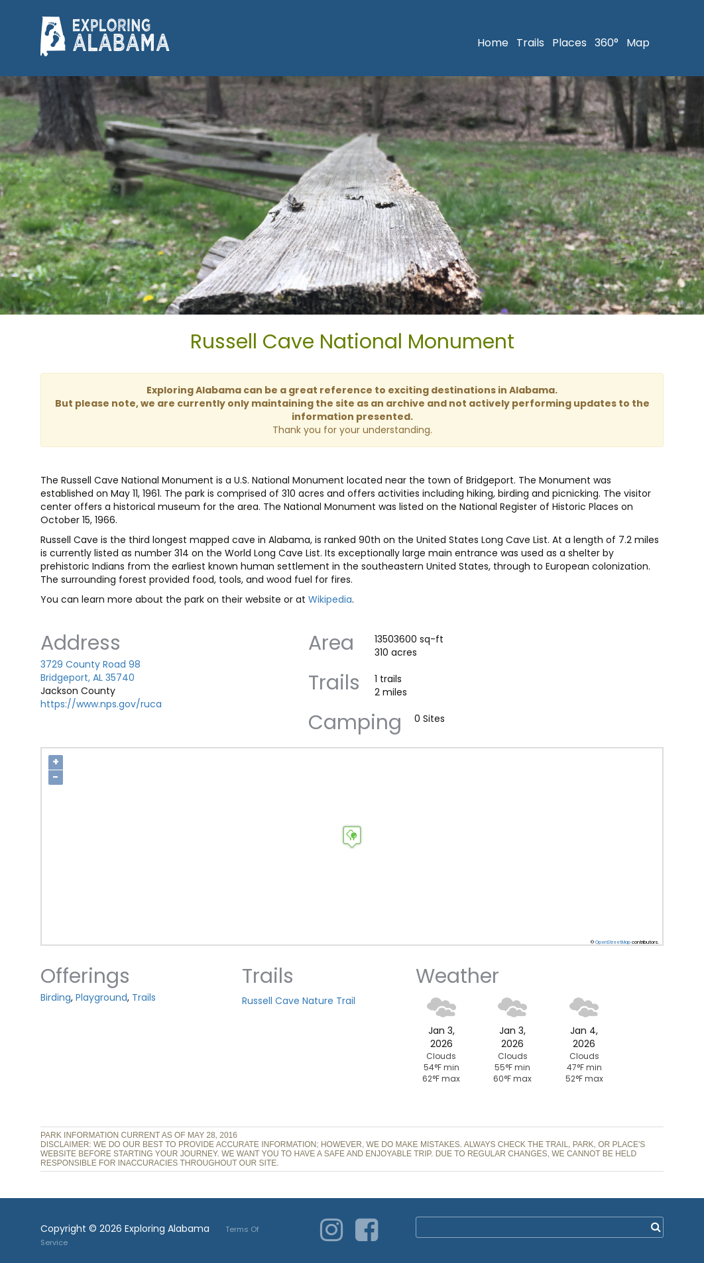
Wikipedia (330, 599)
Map (638, 42)
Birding (55, 997)
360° (606, 42)
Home (492, 42)
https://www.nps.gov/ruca (101, 704)
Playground (101, 997)
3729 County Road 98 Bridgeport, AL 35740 (90, 671)
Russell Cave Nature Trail (298, 1000)
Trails (530, 42)
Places (569, 42)
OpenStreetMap (612, 942)
